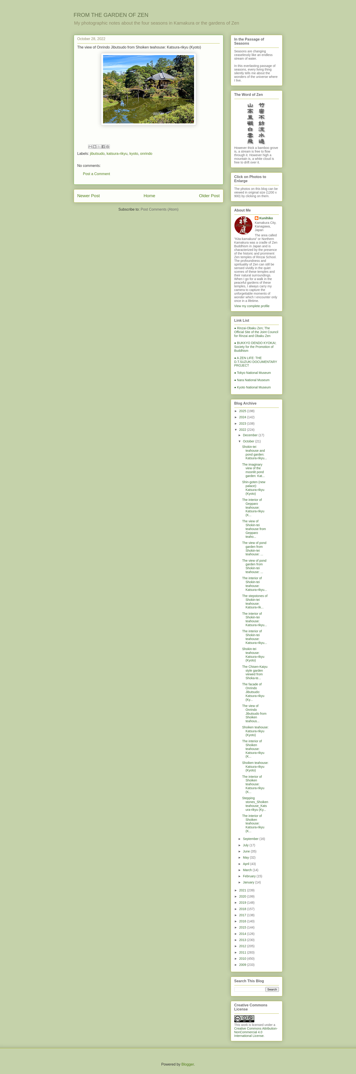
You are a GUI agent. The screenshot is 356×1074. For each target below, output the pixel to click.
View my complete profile (252, 306)
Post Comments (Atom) (159, 209)
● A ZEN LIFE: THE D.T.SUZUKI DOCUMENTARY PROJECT (255, 361)
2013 (243, 940)
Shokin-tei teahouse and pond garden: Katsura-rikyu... (254, 452)
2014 (243, 934)
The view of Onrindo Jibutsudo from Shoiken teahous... (254, 713)
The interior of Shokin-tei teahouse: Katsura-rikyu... (254, 583)
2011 (243, 952)
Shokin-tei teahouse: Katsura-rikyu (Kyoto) (253, 654)
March (248, 870)
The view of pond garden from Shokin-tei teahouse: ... (254, 548)
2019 (243, 902)
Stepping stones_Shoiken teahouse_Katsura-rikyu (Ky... (255, 803)
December (250, 435)
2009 (243, 965)
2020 (243, 896)
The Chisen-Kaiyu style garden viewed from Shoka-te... (254, 672)
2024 (243, 417)
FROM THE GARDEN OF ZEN (111, 15)
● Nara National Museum (252, 380)
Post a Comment (96, 174)
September (251, 839)
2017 (243, 915)
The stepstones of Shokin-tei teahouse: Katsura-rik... (254, 601)
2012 (243, 946)
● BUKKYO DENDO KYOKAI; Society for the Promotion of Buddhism (255, 346)
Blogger (188, 1064)
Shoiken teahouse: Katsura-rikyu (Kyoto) (255, 731)
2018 (243, 909)
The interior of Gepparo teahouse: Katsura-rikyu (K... (253, 507)
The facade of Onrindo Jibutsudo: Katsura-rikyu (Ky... (253, 691)
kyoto (133, 154)
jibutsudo (97, 154)
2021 (243, 890)
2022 (243, 429)
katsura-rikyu (116, 154)
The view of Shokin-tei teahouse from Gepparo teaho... (254, 528)
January (249, 882)
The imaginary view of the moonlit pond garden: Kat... (253, 470)
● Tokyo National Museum (252, 373)
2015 (243, 927)
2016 (243, 921)
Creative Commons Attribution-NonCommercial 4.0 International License (256, 1032)
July (246, 845)
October (249, 441)
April (246, 864)
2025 (243, 411)
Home (149, 195)
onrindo (146, 154)
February (250, 876)
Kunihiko (266, 218)
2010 (243, 958)
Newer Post (88, 195)
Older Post (209, 195)
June (247, 851)
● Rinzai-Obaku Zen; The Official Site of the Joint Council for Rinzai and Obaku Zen (256, 332)
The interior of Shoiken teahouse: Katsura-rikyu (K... (253, 748)
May (246, 857)
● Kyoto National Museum (252, 387)
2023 (243, 423)
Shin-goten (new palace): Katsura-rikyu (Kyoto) (253, 487)
